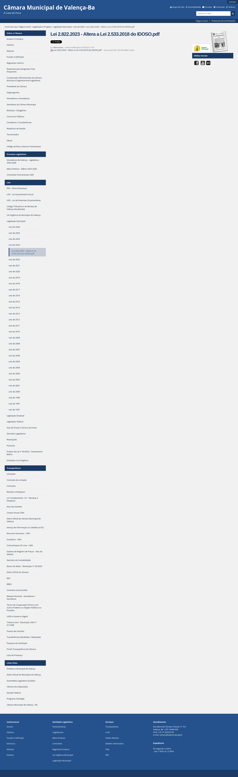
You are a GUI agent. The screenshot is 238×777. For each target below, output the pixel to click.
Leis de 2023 (79, 26)
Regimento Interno (61, 749)
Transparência (14, 468)
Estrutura (11, 743)
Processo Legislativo (16, 154)
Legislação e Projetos (41, 26)
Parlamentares (59, 726)
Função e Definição (15, 738)
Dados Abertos (112, 738)
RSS (107, 755)
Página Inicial (202, 20)
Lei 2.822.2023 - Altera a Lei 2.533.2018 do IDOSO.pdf (76, 50)
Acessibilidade (194, 7)
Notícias (10, 749)
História (10, 732)
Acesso (10, 726)
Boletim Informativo (114, 743)
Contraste (220, 7)
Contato (208, 7)
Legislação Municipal (62, 26)
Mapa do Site (178, 7)
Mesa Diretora (59, 738)
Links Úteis (12, 663)
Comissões (57, 743)
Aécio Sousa (58, 47)
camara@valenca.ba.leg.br (171, 735)
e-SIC (107, 732)
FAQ (107, 749)
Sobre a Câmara (14, 33)
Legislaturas (58, 732)
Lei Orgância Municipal (63, 755)
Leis (8, 182)
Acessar (232, 1)
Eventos (10, 755)
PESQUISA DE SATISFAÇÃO (223, 20)
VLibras (231, 7)
